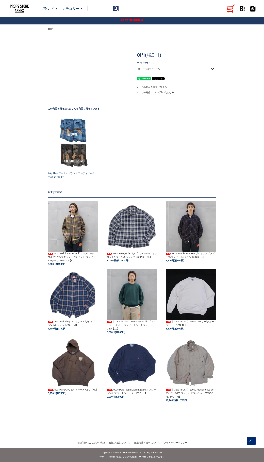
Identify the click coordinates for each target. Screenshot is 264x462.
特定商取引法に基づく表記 (91, 442)
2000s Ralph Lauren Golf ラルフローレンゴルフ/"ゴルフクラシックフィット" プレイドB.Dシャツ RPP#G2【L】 (72, 257)
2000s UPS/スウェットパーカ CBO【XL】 (73, 389)
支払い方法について (119, 442)
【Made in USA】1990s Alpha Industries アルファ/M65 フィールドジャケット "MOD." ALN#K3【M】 (189, 393)
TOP (50, 29)
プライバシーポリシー (175, 442)
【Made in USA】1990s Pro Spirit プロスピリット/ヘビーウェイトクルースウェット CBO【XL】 (131, 325)
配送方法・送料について (147, 442)
